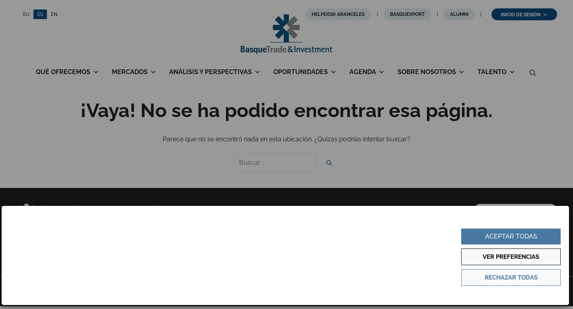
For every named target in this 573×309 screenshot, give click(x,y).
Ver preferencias (511, 256)
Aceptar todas (511, 236)
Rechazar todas (511, 277)
